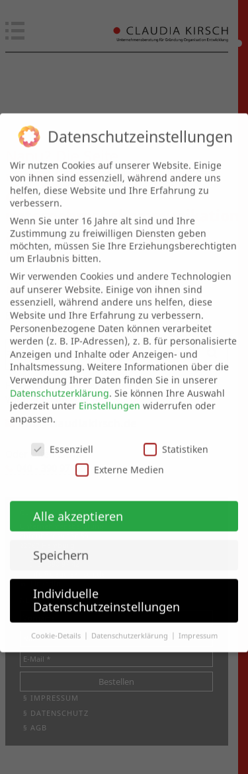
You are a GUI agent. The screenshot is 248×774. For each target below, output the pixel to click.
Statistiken (176, 437)
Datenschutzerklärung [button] (130, 624)
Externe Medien (119, 458)
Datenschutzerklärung (59, 381)
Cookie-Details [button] (57, 624)
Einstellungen (109, 394)
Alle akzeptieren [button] (78, 504)
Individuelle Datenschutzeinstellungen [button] (106, 589)
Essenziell (62, 437)
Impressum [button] (198, 624)
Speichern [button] (61, 543)
